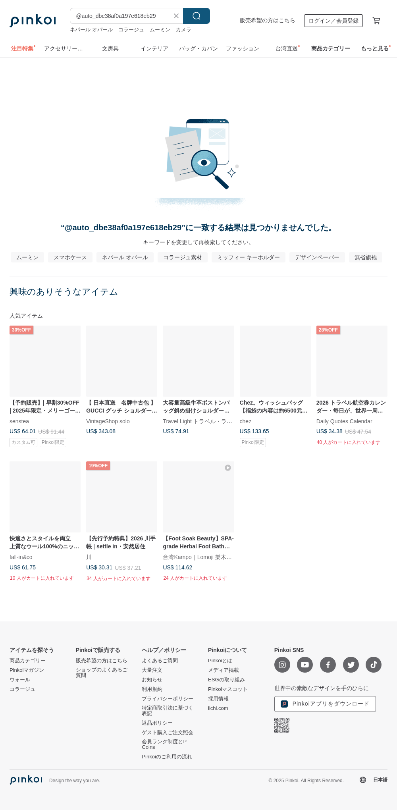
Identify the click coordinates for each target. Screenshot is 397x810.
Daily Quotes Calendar (344, 421)
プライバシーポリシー (167, 699)
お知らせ (152, 680)
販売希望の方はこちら (267, 20)
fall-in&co (21, 557)
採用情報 (218, 699)
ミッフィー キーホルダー (248, 257)
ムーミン (160, 30)
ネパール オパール (91, 30)
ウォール (20, 680)
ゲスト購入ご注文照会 (167, 732)
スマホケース (70, 257)
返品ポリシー (157, 723)
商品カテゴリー (28, 660)
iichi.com (218, 708)
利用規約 (152, 689)
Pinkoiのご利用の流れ (167, 757)
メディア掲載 (223, 670)
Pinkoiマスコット (228, 689)
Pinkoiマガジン (27, 670)
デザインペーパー (317, 257)
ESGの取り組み (226, 680)
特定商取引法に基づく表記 (167, 710)
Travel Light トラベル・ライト (200, 421)
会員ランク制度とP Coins (164, 744)
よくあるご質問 (160, 660)
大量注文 (152, 670)
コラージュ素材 (182, 257)
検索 (196, 16)
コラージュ (131, 30)
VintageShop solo (108, 421)
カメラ (183, 30)
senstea (19, 421)
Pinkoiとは (220, 660)
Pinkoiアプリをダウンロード (325, 704)
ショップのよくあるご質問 (101, 672)
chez (246, 421)
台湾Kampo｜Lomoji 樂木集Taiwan (206, 557)
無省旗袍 (366, 257)
